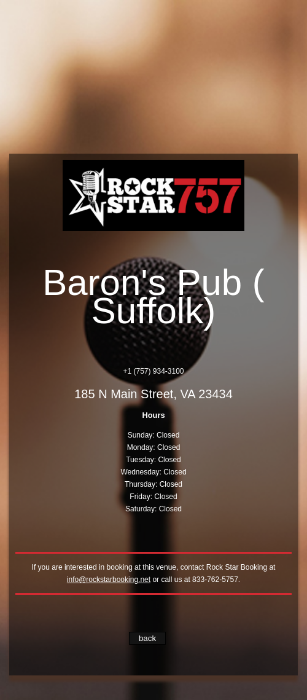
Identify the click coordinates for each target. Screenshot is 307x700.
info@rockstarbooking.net (108, 579)
